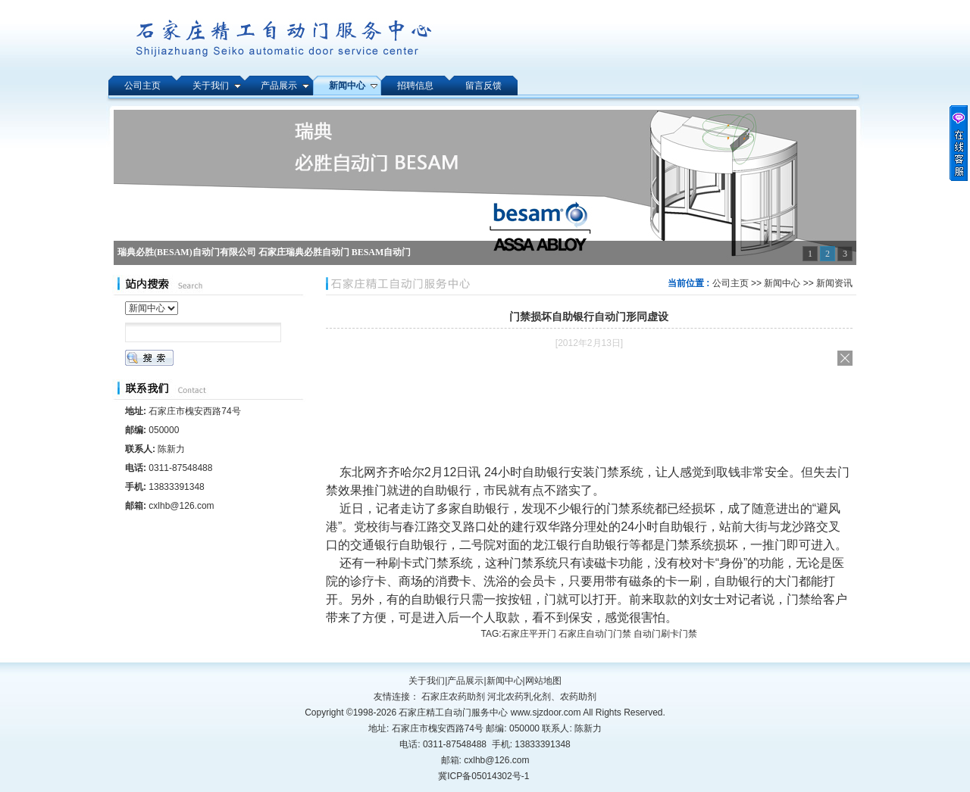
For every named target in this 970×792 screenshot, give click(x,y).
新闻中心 (782, 283)
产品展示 (465, 680)
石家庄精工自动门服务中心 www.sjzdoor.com (491, 712)
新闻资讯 (834, 283)
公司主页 (730, 283)
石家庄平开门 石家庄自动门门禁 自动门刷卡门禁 (600, 633)
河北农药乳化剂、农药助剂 (541, 696)
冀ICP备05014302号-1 (483, 776)
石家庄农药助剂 (453, 696)
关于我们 (426, 680)
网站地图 (543, 680)
